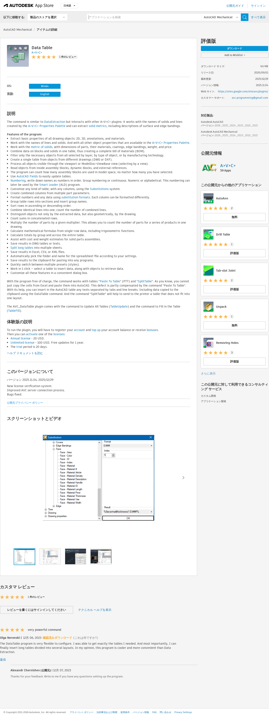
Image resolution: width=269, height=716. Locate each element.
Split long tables (22, 248)
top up (96, 330)
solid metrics (97, 126)
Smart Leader (48, 185)
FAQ (154, 712)
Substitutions (99, 189)
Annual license (20, 338)
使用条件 (125, 712)
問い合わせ (165, 712)
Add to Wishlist (234, 55)
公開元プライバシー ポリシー (25, 403)
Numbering (18, 180)
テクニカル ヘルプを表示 (94, 610)
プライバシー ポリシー (81, 712)
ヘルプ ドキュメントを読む (25, 353)
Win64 (45, 86)
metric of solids (41, 147)
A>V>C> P (34, 126)
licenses (59, 334)
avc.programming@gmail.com (250, 97)
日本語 (69, 5)
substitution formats (75, 197)
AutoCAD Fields (27, 176)
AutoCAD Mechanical (17, 29)
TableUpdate (119, 306)
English (44, 94)
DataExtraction (54, 122)
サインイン (258, 6)
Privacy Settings (183, 712)
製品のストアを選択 (43, 17)
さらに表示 (208, 373)
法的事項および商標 (106, 712)
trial (19, 347)
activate (32, 334)
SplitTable (145, 281)
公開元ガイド (235, 6)
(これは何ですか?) (85, 638)
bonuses (152, 330)
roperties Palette (53, 126)
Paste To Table (110, 281)
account (79, 330)
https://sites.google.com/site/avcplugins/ (243, 91)
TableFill (14, 311)
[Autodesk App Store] (28, 6)
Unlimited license (22, 342)
